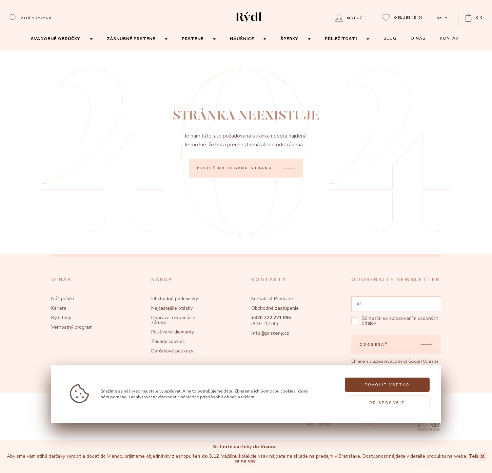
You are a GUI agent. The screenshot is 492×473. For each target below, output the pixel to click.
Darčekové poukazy (172, 351)
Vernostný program (72, 327)
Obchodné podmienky (174, 298)
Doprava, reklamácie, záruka (173, 320)
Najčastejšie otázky (172, 308)
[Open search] (31, 17)
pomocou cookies (278, 391)
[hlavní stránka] (248, 23)
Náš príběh (62, 298)
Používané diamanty (172, 332)
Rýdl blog (61, 317)
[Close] (482, 456)
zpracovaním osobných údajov (400, 320)
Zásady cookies (168, 341)
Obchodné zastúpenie (275, 308)
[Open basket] (474, 18)
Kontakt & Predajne (272, 298)
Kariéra (58, 308)
